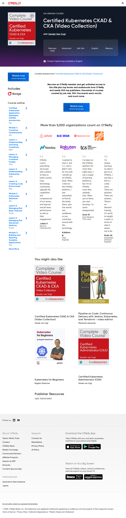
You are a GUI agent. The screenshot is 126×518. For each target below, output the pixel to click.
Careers (6, 442)
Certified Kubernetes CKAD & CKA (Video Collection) (79, 74)
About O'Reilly (10, 433)
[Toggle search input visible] (123, 3)
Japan (5, 485)
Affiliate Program (10, 457)
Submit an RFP (9, 461)
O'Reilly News (8, 446)
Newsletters (37, 442)
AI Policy (35, 449)
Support (36, 433)
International (9, 476)
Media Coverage (10, 449)
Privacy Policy (38, 446)
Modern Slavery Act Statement (62, 512)
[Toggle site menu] (3, 3)
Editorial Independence (38, 512)
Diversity (6, 465)
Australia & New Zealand (13, 481)
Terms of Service (9, 512)
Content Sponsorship (12, 469)
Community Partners (11, 453)
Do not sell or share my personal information (20, 504)
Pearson (109, 48)
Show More (14, 249)
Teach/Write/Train (10, 438)
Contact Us (37, 438)
